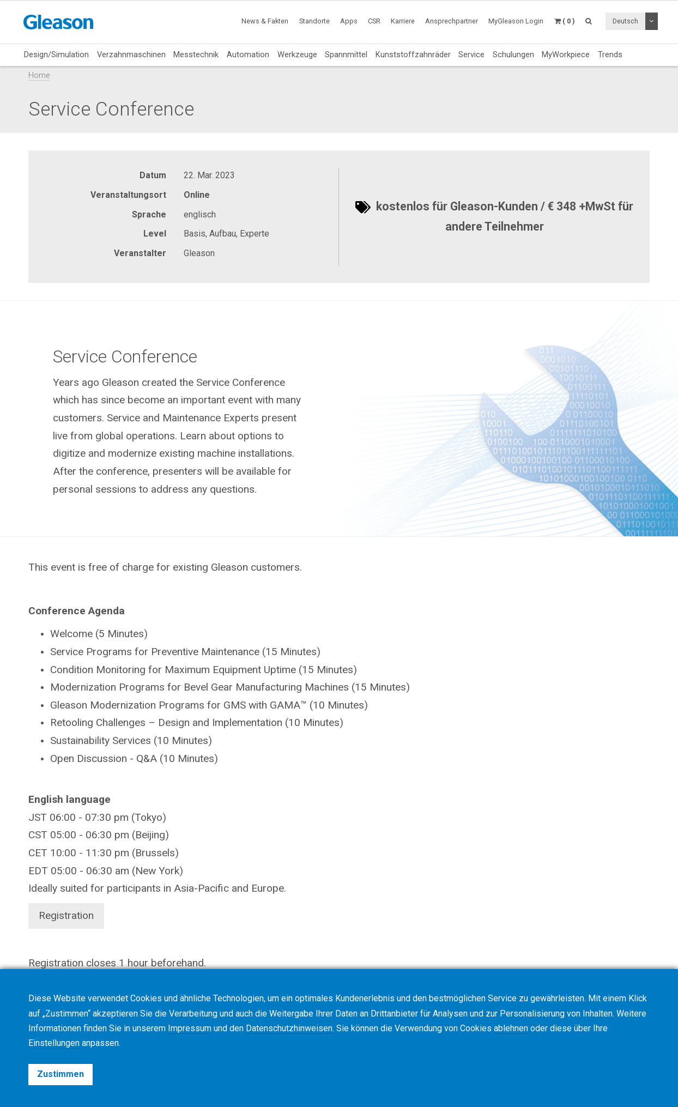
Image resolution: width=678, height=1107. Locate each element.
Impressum (189, 1028)
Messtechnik (196, 54)
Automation (248, 54)
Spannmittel (346, 54)
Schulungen (513, 54)
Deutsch (625, 21)
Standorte (314, 21)
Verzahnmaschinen (131, 54)
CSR (374, 21)
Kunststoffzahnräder (413, 54)
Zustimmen (60, 1074)
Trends (610, 54)
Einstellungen (54, 1043)
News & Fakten (264, 21)
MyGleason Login (515, 21)
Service (471, 54)
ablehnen (511, 1028)
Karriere (403, 21)
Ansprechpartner (451, 21)
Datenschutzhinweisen (289, 1028)
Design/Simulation (56, 54)
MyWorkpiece (566, 54)
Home (39, 75)
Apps (349, 21)
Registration (66, 915)
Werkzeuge (297, 54)
